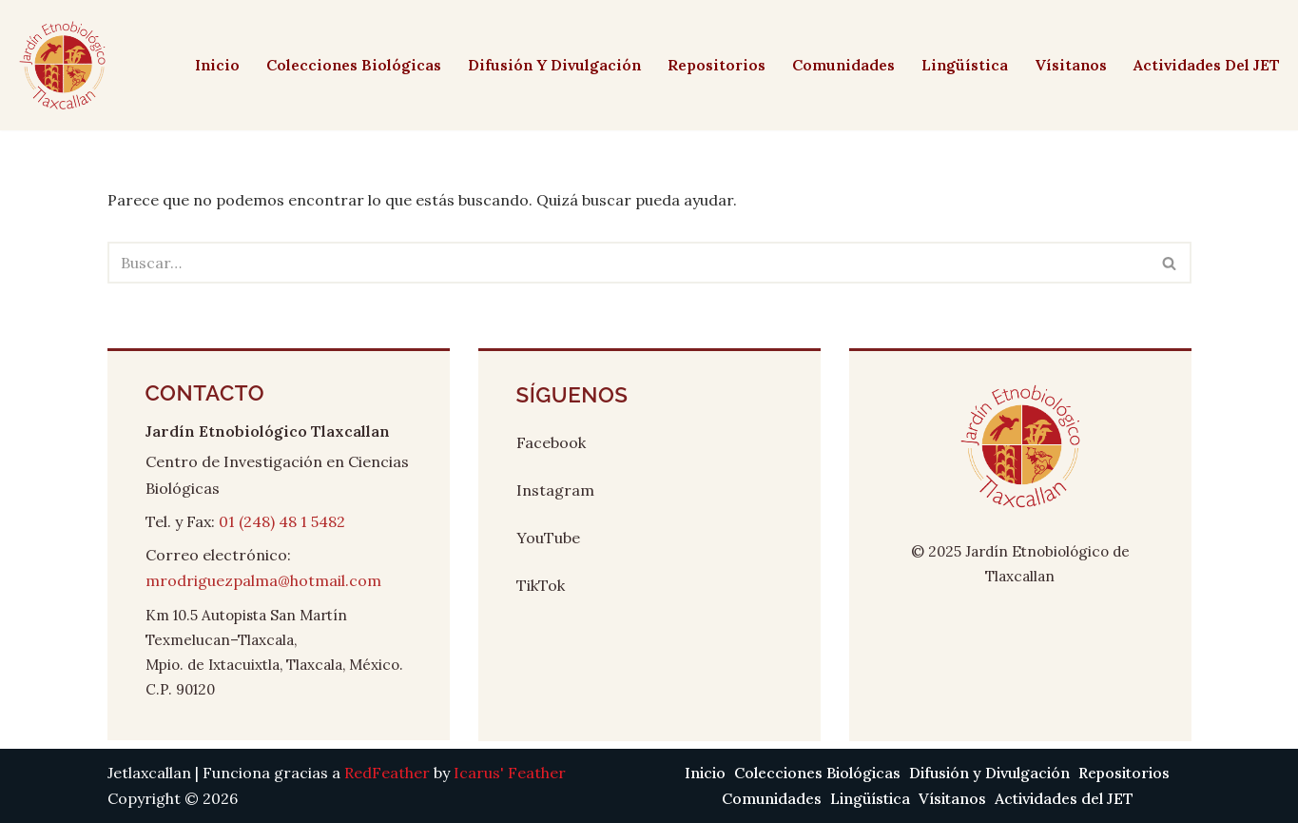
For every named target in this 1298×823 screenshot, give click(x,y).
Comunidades (840, 64)
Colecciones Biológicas (346, 64)
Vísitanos (1069, 64)
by (455, 772)
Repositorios (712, 64)
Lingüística (962, 64)
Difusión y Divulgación (548, 64)
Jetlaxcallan (149, 772)
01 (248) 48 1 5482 (282, 521)
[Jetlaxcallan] (62, 65)
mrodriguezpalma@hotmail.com (263, 580)
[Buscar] (628, 263)
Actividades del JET (1206, 64)
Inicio (208, 64)
